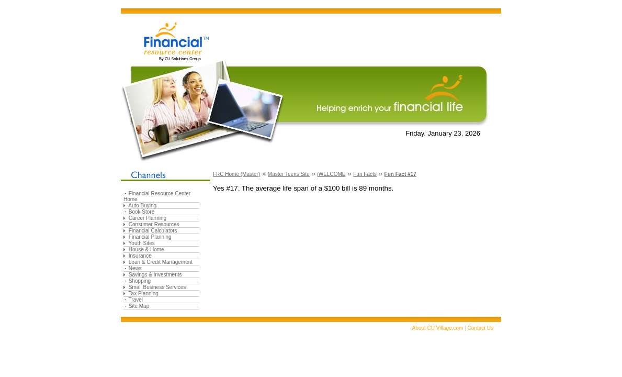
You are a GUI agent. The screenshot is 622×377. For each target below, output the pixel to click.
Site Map (139, 306)
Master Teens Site (289, 174)
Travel (136, 300)
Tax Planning (144, 293)
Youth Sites (142, 243)
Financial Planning (150, 237)
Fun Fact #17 (400, 174)
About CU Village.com (437, 328)
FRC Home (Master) (236, 174)
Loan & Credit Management (161, 262)
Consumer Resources (154, 224)
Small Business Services (157, 287)
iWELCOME (332, 174)
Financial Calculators (153, 231)
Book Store (141, 212)
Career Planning (147, 218)
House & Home (146, 249)
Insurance (140, 256)
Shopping (140, 281)
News (135, 268)
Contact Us (480, 328)
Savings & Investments (155, 275)
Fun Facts (364, 174)
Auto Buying (142, 205)
